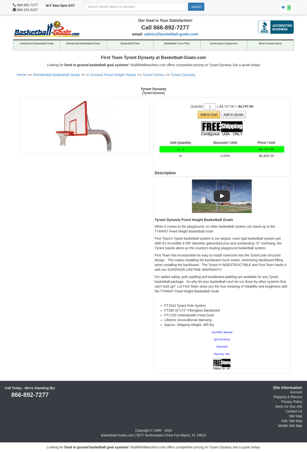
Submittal (222, 346)
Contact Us (294, 411)
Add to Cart (208, 114)
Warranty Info (222, 354)
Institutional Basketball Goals (36, 43)
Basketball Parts (130, 43)
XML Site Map (291, 421)
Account (296, 392)
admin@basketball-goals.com (171, 34)
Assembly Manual (221, 332)
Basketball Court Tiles (176, 43)
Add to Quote (233, 114)
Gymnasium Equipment (223, 43)
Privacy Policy (291, 402)
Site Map (295, 416)
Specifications (222, 339)
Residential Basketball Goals (83, 43)
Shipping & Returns (287, 397)
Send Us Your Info (288, 406)
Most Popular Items (270, 43)
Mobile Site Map (290, 426)
